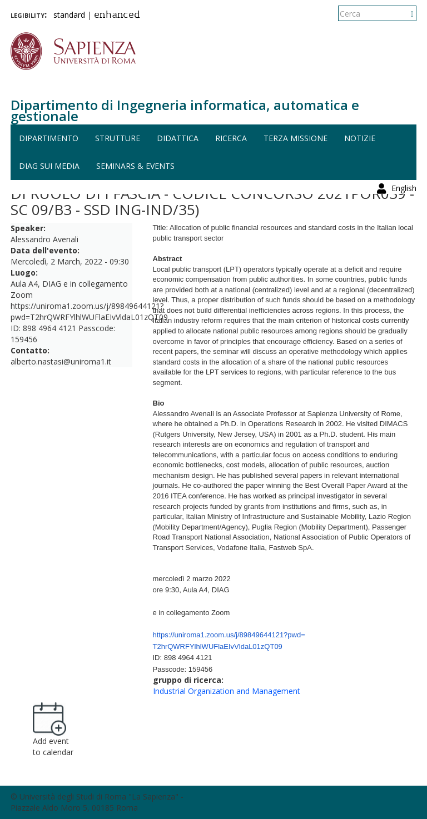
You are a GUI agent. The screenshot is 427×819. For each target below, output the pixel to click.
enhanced (117, 16)
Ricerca (231, 138)
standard (69, 14)
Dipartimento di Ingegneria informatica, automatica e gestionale (185, 110)
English (403, 13)
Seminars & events (135, 166)
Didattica (177, 138)
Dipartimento (48, 138)
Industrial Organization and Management (226, 691)
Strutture (117, 138)
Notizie (359, 138)
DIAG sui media (49, 166)
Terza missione (295, 138)
